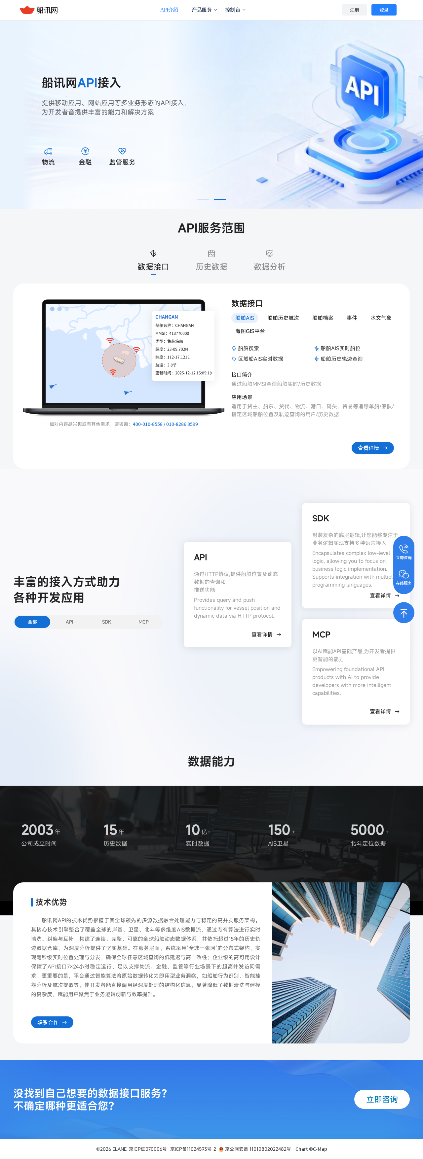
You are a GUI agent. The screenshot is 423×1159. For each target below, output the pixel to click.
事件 (352, 318)
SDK (106, 622)
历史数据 (211, 259)
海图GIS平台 (250, 331)
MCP (143, 622)
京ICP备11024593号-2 (193, 1149)
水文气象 (381, 318)
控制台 (235, 10)
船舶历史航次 (283, 318)
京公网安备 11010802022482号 (255, 1149)
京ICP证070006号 (148, 1149)
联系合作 (52, 1020)
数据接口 (153, 259)
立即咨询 (382, 1099)
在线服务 (404, 577)
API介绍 (169, 10)
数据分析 (270, 259)
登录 (384, 10)
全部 (32, 622)
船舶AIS (244, 318)
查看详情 (373, 446)
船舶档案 (322, 318)
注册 (354, 10)
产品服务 (204, 10)
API (69, 622)
